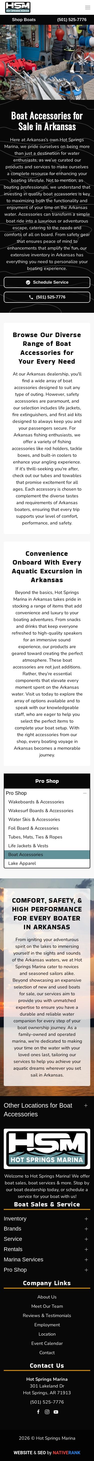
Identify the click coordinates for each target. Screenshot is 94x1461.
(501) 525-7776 (47, 1402)
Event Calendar (47, 1343)
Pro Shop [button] (16, 793)
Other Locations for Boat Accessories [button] (38, 1110)
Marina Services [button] (23, 1259)
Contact (47, 1353)
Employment (47, 1325)
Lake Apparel (22, 863)
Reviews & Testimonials (47, 1316)
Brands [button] (12, 1228)
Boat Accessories (25, 855)
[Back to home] (18, 7)
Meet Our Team (47, 1306)
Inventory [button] (15, 1218)
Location (47, 1334)
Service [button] (13, 1239)
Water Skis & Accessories (34, 819)
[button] (87, 7)
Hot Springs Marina (47, 1379)
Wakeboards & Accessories (36, 802)
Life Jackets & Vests (28, 846)
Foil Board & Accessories (33, 828)
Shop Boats (24, 19)
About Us (47, 1297)
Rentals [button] (13, 1249)
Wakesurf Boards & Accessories (40, 811)
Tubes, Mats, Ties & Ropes (35, 837)
